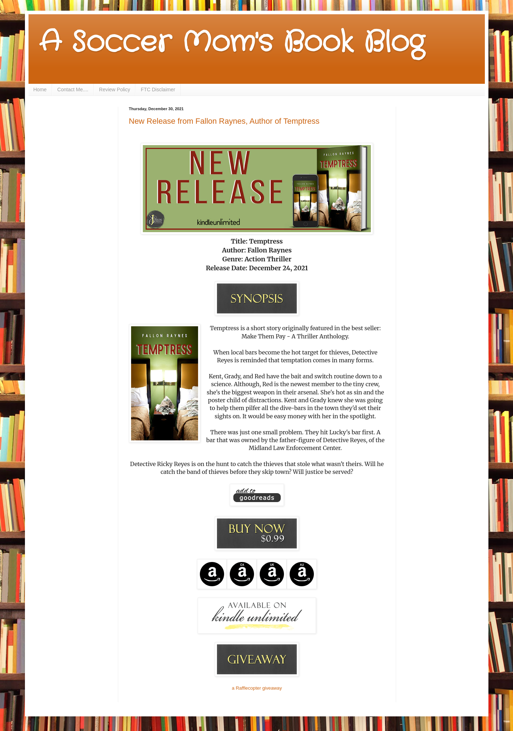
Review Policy (114, 89)
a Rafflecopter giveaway (257, 688)
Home (40, 89)
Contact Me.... (72, 89)
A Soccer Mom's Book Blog (231, 42)
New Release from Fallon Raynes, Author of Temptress (224, 121)
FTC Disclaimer (158, 89)
